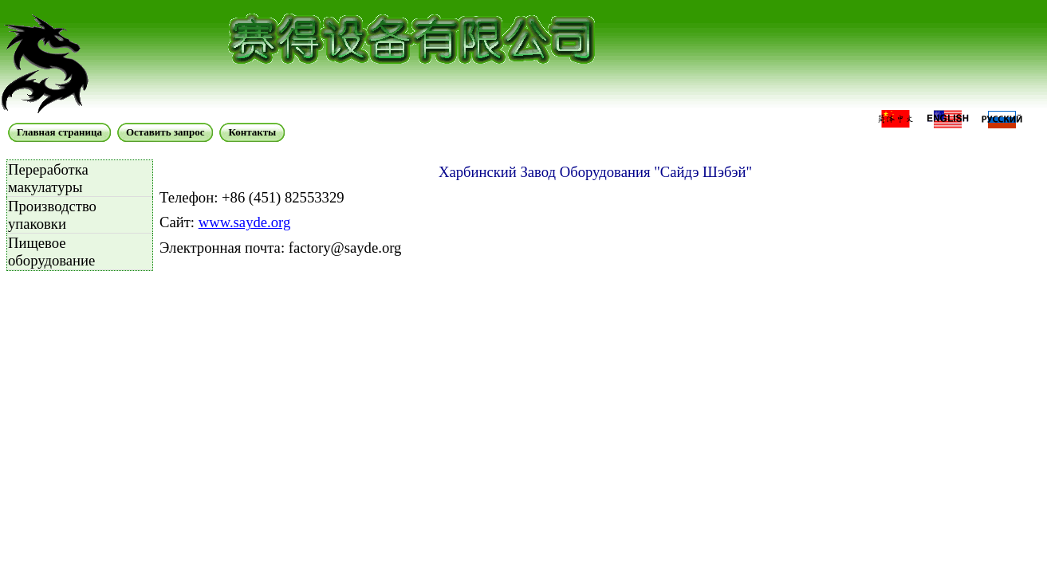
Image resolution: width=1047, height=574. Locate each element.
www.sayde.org (245, 222)
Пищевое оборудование (51, 251)
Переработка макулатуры (48, 178)
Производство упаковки (52, 215)
